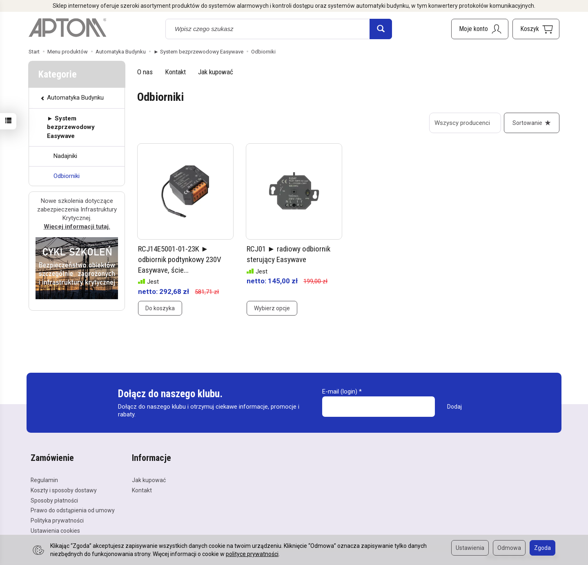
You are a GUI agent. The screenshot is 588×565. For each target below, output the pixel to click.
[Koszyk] (535, 29)
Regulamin (44, 480)
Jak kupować (215, 72)
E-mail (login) (339, 391)
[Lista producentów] (465, 123)
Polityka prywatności (57, 520)
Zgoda (542, 548)
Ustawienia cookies (55, 530)
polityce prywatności (252, 554)
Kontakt (175, 72)
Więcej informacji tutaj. (77, 226)
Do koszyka (160, 308)
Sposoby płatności (54, 500)
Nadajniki (65, 156)
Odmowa (509, 548)
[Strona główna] (67, 27)
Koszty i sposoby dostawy (64, 490)
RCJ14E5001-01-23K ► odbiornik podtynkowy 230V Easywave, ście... (179, 259)
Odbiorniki (66, 176)
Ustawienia (470, 548)
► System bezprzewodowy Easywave (71, 127)
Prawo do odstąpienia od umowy (73, 510)
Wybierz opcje (272, 308)
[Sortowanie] (531, 123)
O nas (145, 72)
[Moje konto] (479, 29)
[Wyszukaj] (381, 29)
